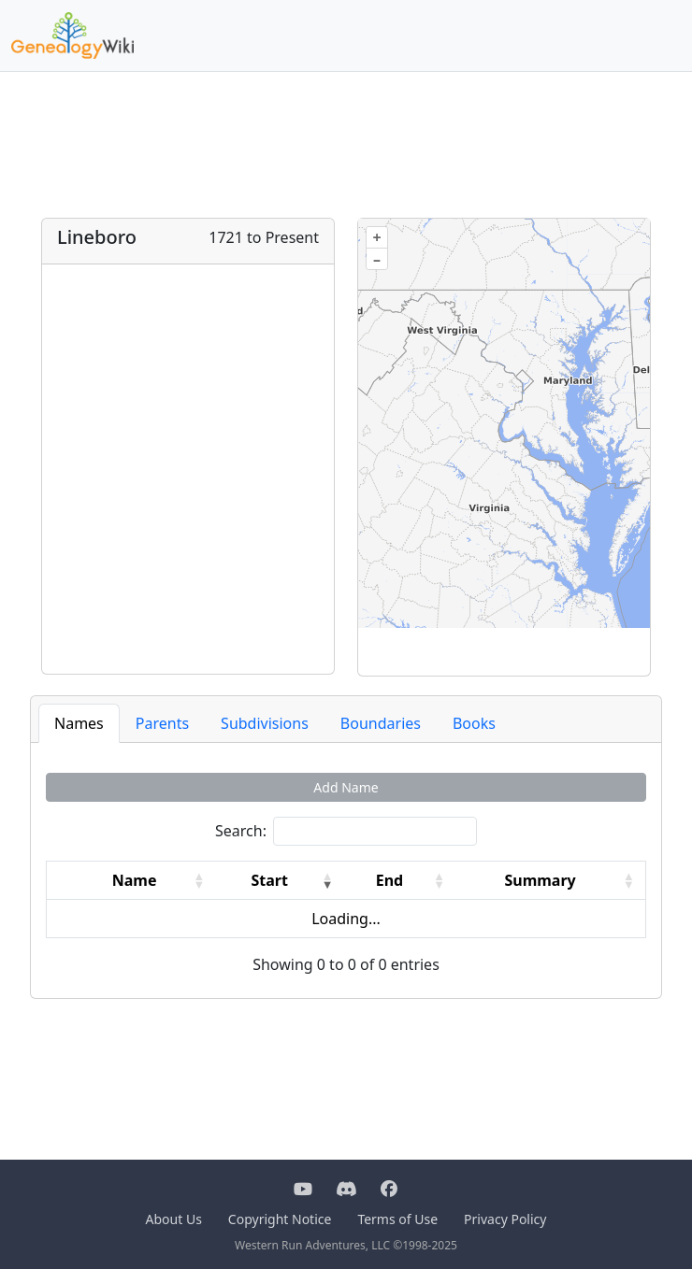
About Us (174, 1219)
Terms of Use (397, 1219)
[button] (199, 880)
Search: (241, 830)
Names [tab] (79, 723)
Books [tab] (474, 723)
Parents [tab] (162, 723)
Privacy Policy (505, 1219)
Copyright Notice (280, 1219)
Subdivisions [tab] (265, 723)
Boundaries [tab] (380, 723)
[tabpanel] (346, 874)
